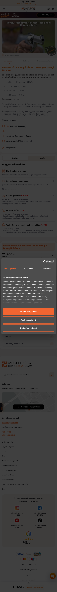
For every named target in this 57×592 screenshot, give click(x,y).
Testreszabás (28, 320)
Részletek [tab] (28, 269)
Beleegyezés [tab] (10, 269)
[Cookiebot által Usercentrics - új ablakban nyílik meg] (43, 261)
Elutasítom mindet (28, 328)
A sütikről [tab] (46, 269)
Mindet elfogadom (28, 312)
